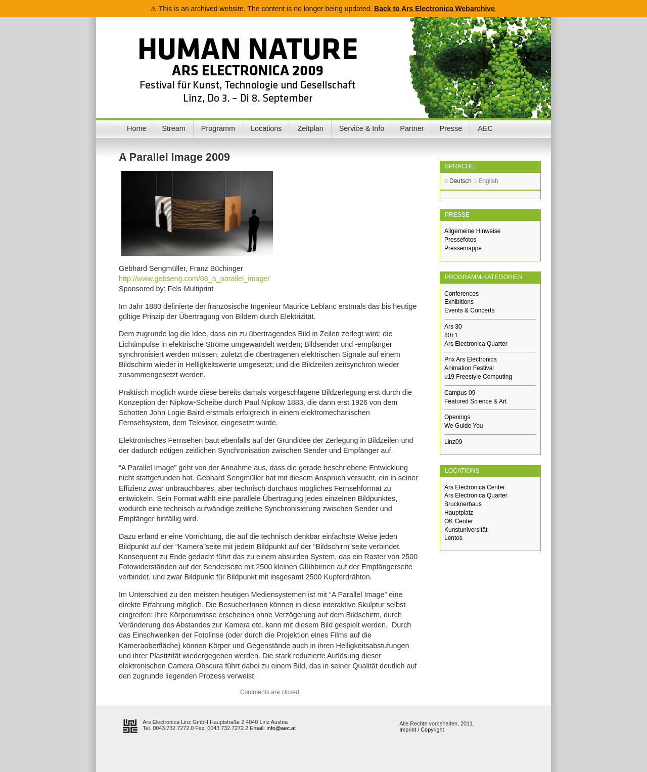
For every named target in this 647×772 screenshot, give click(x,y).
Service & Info (362, 128)
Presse (451, 128)
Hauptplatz (458, 512)
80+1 (451, 335)
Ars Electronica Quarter (475, 343)
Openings (457, 417)
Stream (173, 128)
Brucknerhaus (463, 504)
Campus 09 (459, 392)
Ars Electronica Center (474, 487)
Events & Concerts (469, 310)
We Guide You (463, 425)
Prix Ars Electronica (470, 359)
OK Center (458, 521)
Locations (266, 128)
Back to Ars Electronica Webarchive (434, 9)
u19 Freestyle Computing (478, 376)
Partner (412, 128)
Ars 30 (453, 326)
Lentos (453, 537)
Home (136, 128)
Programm (218, 128)
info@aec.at (281, 728)
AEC (485, 128)
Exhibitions (459, 301)
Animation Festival (469, 368)
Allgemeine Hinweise (472, 231)
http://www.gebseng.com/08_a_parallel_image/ (194, 279)
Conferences (461, 293)
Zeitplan (311, 128)
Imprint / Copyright (421, 729)
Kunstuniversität (465, 529)
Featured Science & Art (475, 401)
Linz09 (453, 441)
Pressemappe (463, 248)
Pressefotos (460, 239)
